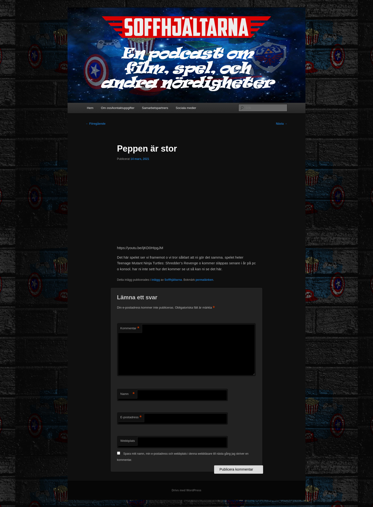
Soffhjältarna (173, 279)
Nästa (281, 123)
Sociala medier (186, 108)
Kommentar (129, 328)
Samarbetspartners (155, 108)
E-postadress (131, 417)
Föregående (95, 123)
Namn (127, 394)
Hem (90, 108)
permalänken (204, 279)
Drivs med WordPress (186, 490)
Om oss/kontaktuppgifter (117, 108)
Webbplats (127, 441)
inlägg (156, 279)
